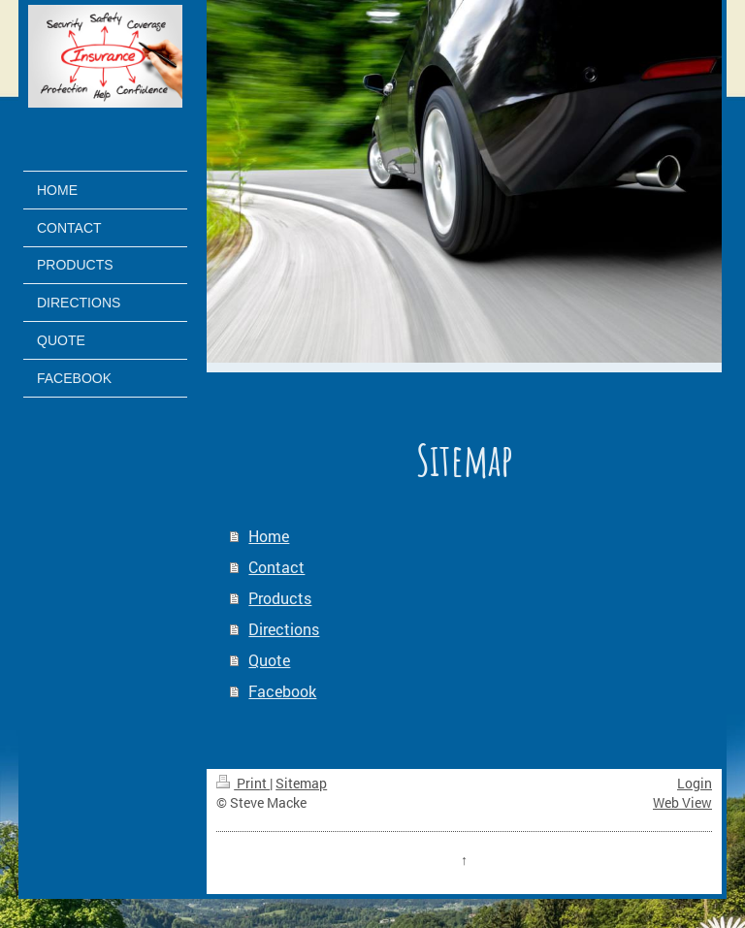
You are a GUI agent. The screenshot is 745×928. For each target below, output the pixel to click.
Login (694, 783)
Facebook (282, 691)
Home (268, 536)
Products (279, 598)
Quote (269, 660)
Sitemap (301, 783)
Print (243, 783)
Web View (682, 802)
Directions (283, 629)
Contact (276, 567)
